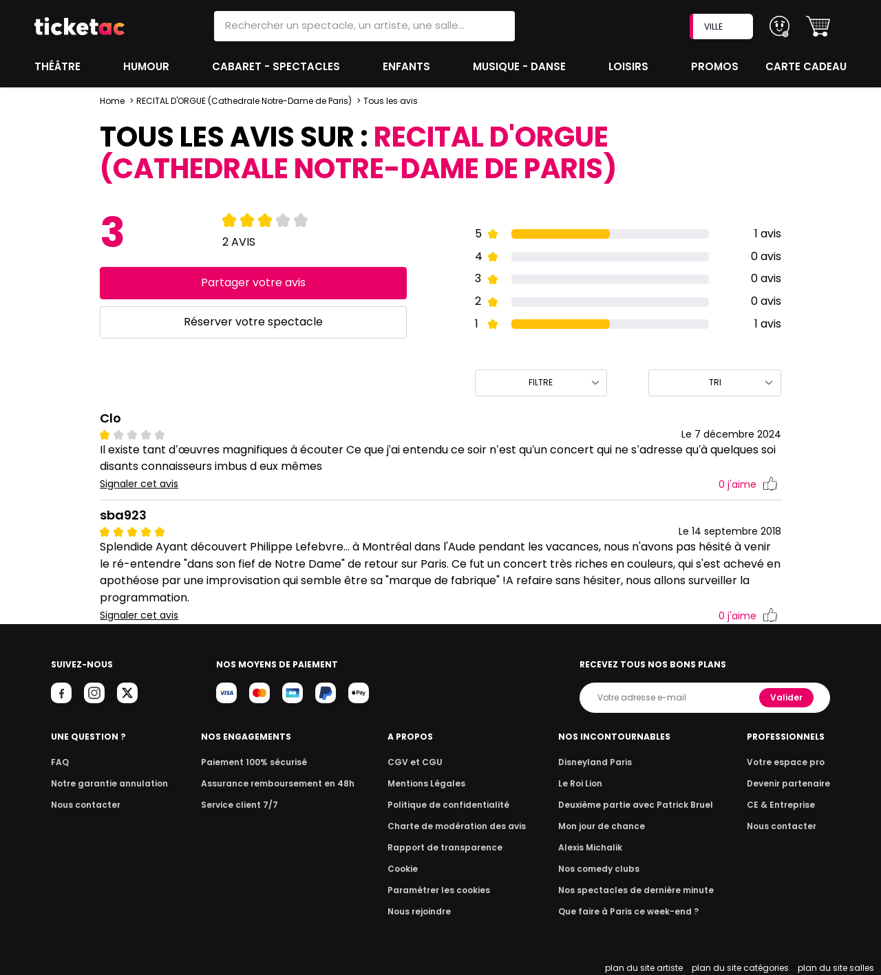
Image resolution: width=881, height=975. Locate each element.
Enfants (407, 66)
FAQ (59, 762)
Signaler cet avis (139, 484)
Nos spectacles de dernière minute (636, 890)
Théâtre (57, 66)
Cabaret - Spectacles (277, 66)
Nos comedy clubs (601, 869)
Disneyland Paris (598, 762)
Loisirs (630, 66)
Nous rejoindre (421, 911)
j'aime (748, 485)
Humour (148, 66)
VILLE (722, 26)
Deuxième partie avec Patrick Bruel (636, 805)
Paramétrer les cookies (439, 890)
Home (112, 101)
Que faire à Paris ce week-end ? (629, 911)
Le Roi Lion (584, 783)
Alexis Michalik (594, 847)
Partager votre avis (253, 282)
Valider (787, 697)
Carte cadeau (807, 66)
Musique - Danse (521, 66)
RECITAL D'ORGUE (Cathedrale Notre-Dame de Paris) (243, 101)
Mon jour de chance (604, 826)
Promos (716, 66)
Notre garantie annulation (105, 783)
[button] (818, 26)
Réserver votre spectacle (253, 322)
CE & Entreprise (783, 805)
